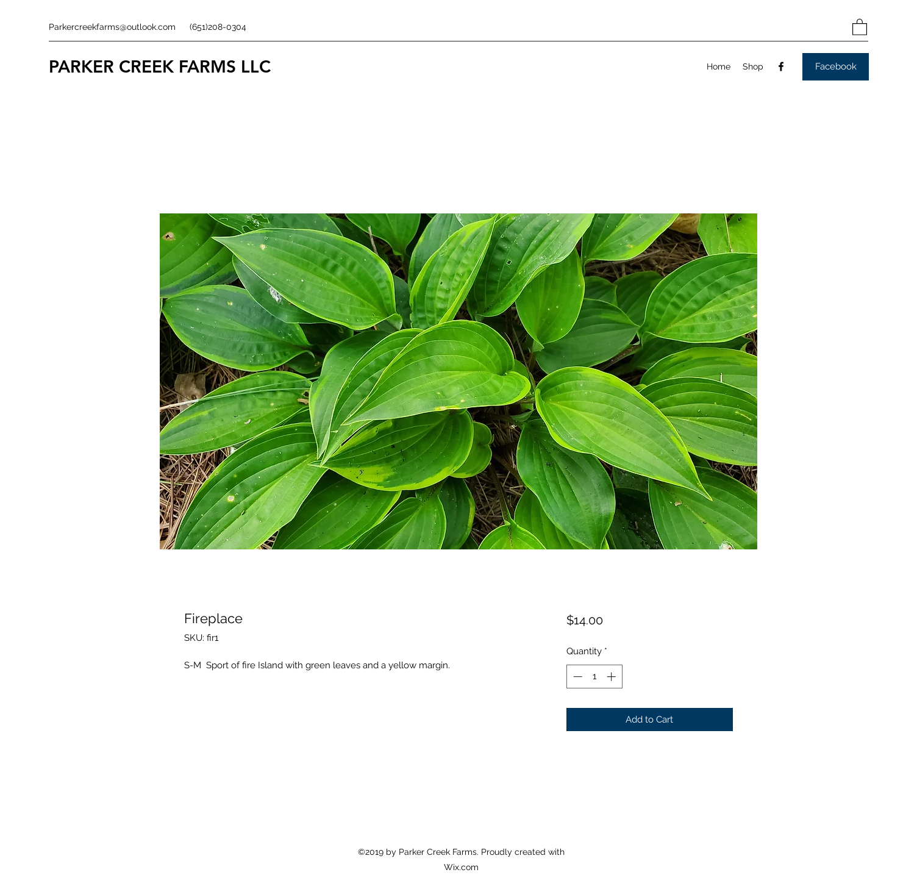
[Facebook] (781, 66)
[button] (859, 26)
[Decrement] (576, 676)
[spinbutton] (594, 676)
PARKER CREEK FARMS (142, 66)
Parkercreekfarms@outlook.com (112, 27)
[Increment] (612, 676)
